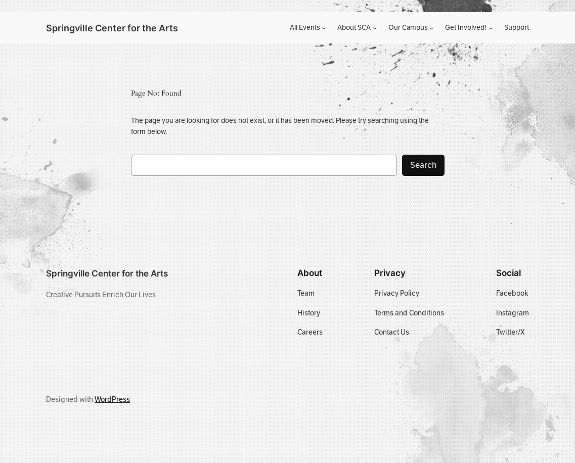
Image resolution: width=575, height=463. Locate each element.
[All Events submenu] (324, 28)
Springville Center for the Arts (112, 27)
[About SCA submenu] (375, 28)
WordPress (112, 399)
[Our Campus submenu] (431, 28)
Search (423, 165)
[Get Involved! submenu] (491, 28)
